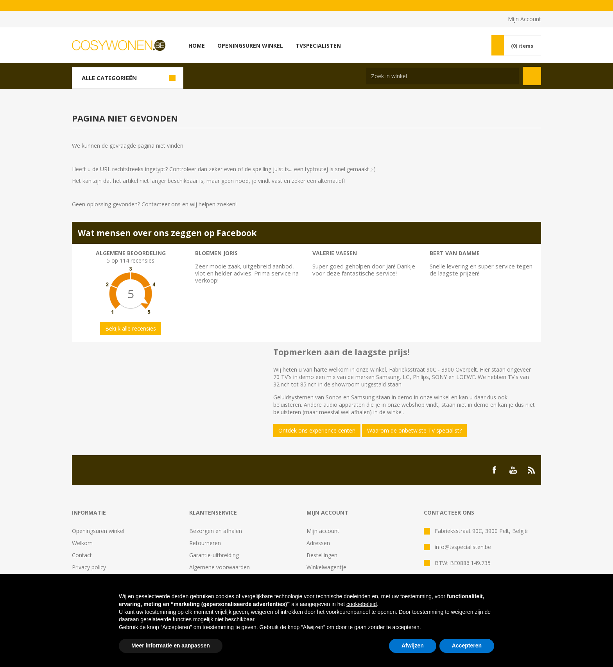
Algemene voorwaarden (219, 567)
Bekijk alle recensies (130, 328)
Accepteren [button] (467, 645)
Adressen (318, 543)
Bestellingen (321, 555)
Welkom (82, 543)
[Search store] (442, 76)
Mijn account (322, 531)
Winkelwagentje (326, 567)
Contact (82, 555)
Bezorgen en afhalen (215, 531)
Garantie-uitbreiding (214, 555)
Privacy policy (89, 567)
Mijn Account (524, 19)
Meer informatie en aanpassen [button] (170, 645)
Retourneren (205, 543)
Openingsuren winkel (98, 531)
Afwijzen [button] (412, 645)
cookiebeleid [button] (361, 604)
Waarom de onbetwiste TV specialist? (414, 430)
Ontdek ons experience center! (316, 430)
